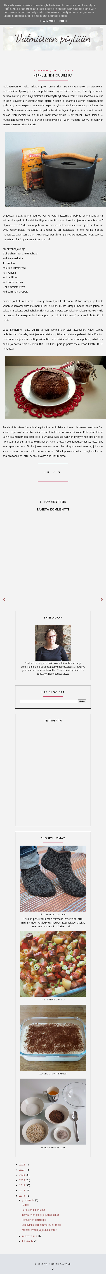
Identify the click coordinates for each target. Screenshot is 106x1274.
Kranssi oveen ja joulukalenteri (39, 1229)
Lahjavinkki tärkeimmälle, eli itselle (41, 1224)
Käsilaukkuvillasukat (53, 914)
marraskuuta (30, 1236)
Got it (63, 21)
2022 (22, 1164)
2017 (22, 1190)
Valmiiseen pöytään (57, 1264)
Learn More (48, 21)
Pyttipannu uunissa (53, 999)
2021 (22, 1169)
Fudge (25, 1204)
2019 (22, 1180)
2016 (22, 1195)
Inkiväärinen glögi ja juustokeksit (40, 1214)
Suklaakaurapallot (53, 1147)
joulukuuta (28, 1200)
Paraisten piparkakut (33, 1209)
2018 (22, 1185)
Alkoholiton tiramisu (53, 1073)
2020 (22, 1175)
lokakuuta (28, 1241)
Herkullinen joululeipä (34, 1219)
